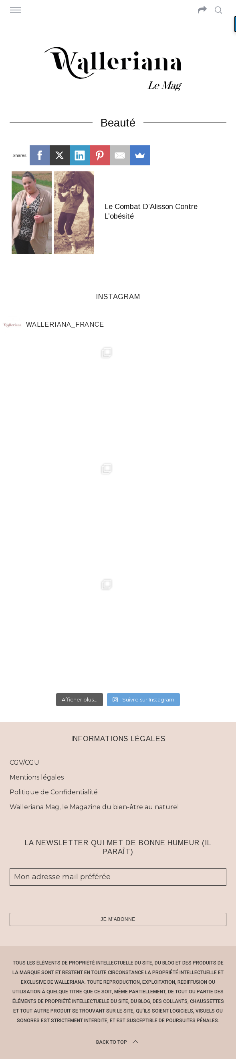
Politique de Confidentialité (54, 792)
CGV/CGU (24, 762)
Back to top (118, 1042)
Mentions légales (37, 777)
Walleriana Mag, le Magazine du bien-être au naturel (94, 807)
